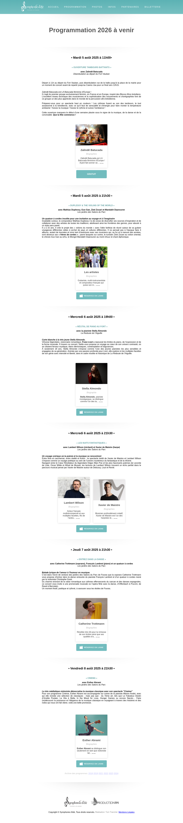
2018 (90, 773)
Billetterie (153, 7)
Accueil (53, 7)
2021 (101, 773)
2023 (111, 773)
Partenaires (130, 7)
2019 (96, 773)
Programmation (75, 7)
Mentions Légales (126, 812)
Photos (97, 7)
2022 (106, 773)
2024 (116, 773)
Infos (112, 7)
